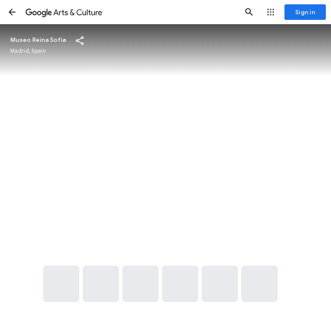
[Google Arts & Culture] (130, 12)
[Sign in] (305, 12)
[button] (12, 12)
